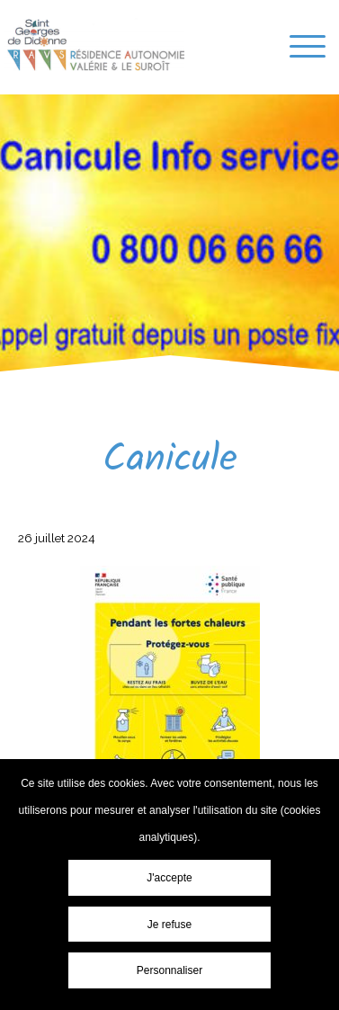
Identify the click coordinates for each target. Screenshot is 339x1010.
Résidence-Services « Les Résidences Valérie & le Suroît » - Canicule (94, 45)
